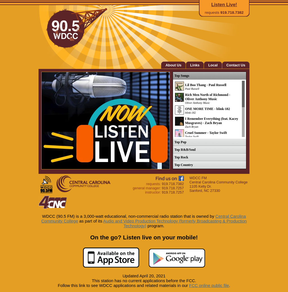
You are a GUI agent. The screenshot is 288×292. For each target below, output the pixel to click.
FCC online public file (209, 285)
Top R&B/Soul (184, 150)
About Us (173, 65)
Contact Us (235, 65)
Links (194, 65)
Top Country (183, 165)
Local (212, 65)
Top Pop (180, 142)
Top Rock (181, 157)
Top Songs (181, 76)
